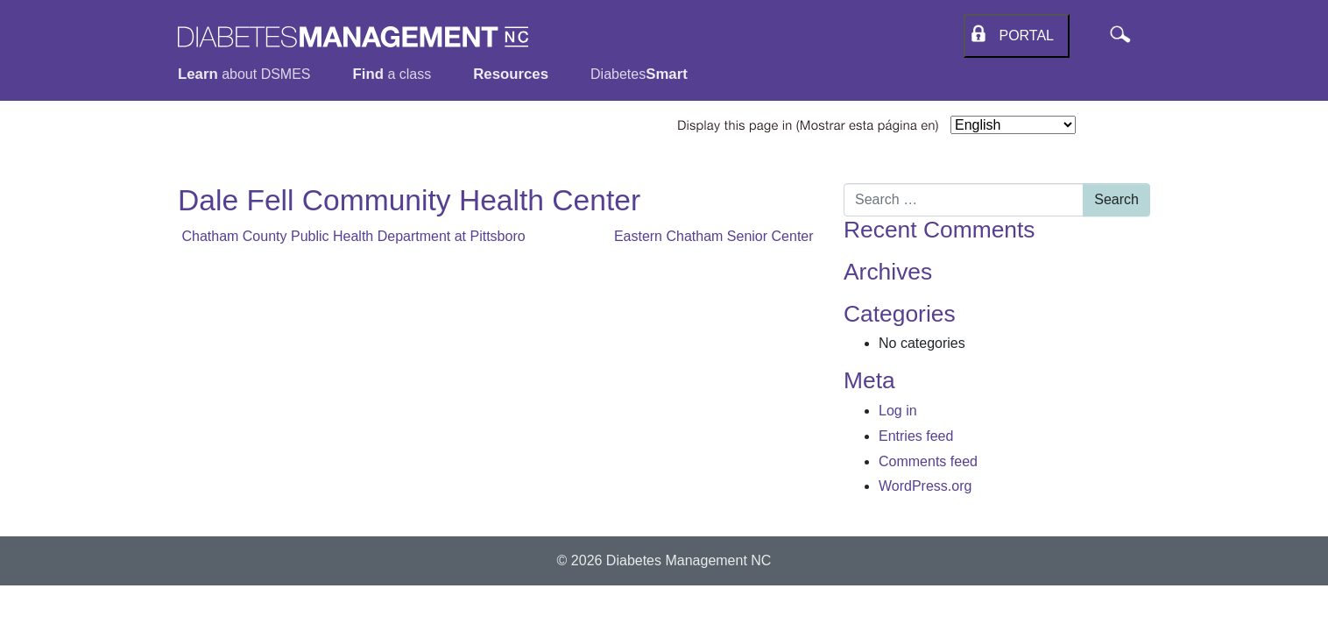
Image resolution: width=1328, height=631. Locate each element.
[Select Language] (1013, 125)
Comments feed (928, 461)
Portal (1023, 35)
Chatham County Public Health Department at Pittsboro (352, 236)
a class (392, 74)
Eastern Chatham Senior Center (715, 236)
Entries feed (916, 436)
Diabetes (639, 74)
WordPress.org (925, 486)
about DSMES (244, 74)
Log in (898, 410)
